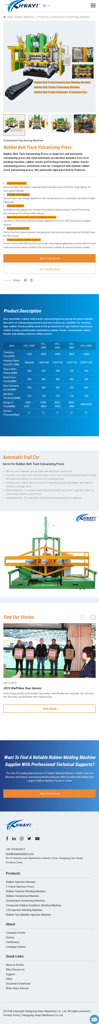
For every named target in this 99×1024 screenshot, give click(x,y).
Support (10, 974)
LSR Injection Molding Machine (24, 910)
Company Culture (16, 946)
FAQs (9, 979)
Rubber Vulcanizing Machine (22, 896)
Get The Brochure (49, 269)
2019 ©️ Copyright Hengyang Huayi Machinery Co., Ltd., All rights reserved (46, 1011)
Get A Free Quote (50, 258)
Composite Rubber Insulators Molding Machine (33, 905)
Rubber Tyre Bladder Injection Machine (28, 914)
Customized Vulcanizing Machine (70, 17)
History (10, 937)
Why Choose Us (15, 969)
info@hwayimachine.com (20, 853)
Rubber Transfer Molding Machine (26, 891)
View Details (49, 708)
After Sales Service (17, 988)
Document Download (18, 983)
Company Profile (15, 932)
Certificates (12, 942)
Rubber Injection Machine (20, 882)
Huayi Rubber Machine (20, 17)
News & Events (15, 964)
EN (46, 5)
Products (42, 17)
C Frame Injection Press (20, 886)
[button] (45, 525)
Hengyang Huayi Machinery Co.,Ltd (42, 1015)
